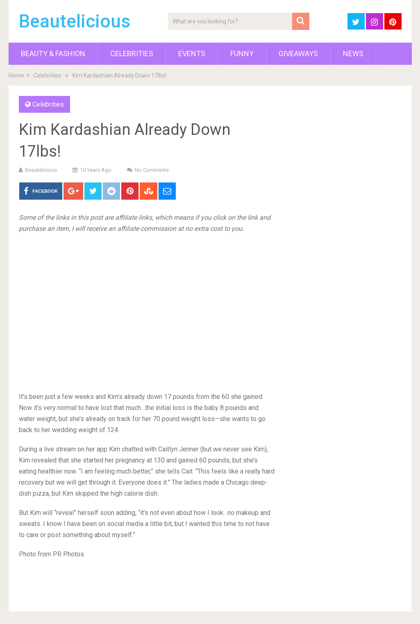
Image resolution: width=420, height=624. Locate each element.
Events (191, 53)
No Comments (152, 170)
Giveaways (298, 53)
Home (16, 75)
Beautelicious (74, 21)
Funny (242, 53)
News (353, 53)
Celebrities (131, 53)
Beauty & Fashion (53, 53)
